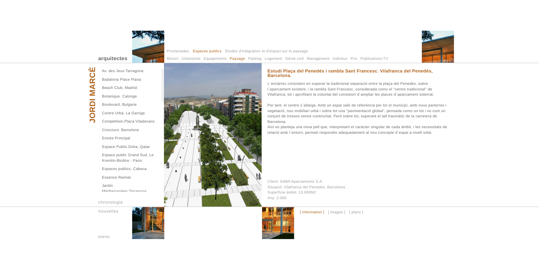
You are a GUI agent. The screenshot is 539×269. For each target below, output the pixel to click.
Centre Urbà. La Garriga (123, 113)
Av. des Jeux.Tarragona (123, 71)
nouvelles (108, 211)
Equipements (215, 59)
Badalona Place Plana (121, 80)
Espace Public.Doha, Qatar (126, 147)
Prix (353, 59)
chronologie (111, 202)
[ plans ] (356, 212)
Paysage (237, 59)
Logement (273, 59)
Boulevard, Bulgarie (119, 105)
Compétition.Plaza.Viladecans (128, 122)
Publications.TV (374, 59)
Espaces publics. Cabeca (124, 169)
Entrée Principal (116, 138)
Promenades (178, 51)
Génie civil (294, 59)
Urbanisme (191, 59)
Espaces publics (207, 51)
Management (318, 59)
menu (104, 237)
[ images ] (336, 212)
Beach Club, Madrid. (120, 88)
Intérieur (340, 59)
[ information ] (312, 212)
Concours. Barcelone (120, 130)
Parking (255, 59)
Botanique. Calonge (119, 97)
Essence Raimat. (117, 178)
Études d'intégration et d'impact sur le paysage (266, 51)
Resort (173, 59)
